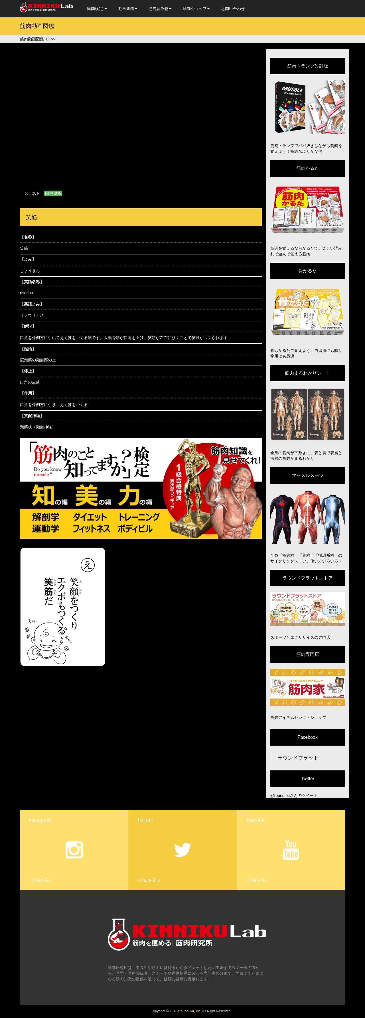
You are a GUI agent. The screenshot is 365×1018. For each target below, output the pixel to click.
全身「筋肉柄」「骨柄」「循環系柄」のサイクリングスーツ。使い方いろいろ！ (306, 558)
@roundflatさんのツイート (294, 795)
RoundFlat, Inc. (189, 1011)
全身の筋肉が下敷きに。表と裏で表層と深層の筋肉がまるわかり (306, 455)
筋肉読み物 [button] (160, 8)
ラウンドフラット (298, 758)
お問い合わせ (233, 8)
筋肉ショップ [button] (196, 8)
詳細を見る (42, 880)
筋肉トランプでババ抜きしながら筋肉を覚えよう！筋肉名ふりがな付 (306, 148)
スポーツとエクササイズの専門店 (300, 637)
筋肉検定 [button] (97, 8)
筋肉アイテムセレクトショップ (298, 717)
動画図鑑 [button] (127, 8)
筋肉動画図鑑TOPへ (38, 39)
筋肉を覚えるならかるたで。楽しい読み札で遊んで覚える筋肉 (306, 251)
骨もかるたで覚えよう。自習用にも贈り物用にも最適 (306, 353)
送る (53, 193)
